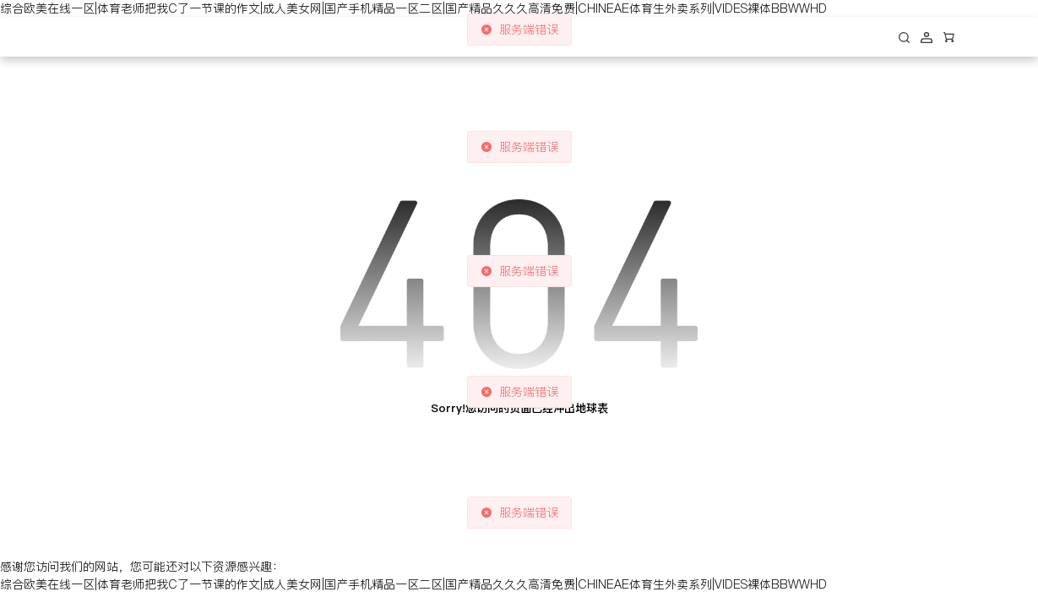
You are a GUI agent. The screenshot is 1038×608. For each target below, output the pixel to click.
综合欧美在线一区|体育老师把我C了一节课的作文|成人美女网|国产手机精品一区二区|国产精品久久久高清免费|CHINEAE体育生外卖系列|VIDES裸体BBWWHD (413, 8)
